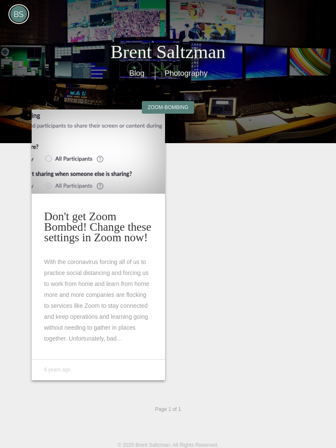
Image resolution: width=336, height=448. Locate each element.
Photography (186, 73)
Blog (136, 73)
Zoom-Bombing (168, 107)
